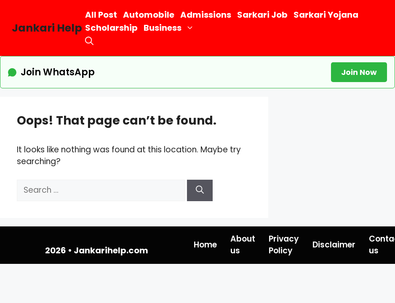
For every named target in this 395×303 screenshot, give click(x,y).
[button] (89, 41)
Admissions (205, 15)
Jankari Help (47, 28)
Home (205, 244)
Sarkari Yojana (326, 15)
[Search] (200, 190)
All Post (101, 15)
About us (242, 245)
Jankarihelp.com (111, 250)
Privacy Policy (284, 245)
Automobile (148, 15)
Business (170, 28)
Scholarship (111, 28)
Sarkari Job (262, 15)
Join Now (359, 72)
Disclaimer (333, 244)
